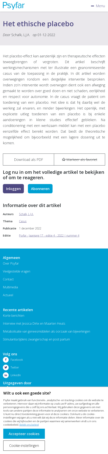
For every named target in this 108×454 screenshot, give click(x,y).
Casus (23, 221)
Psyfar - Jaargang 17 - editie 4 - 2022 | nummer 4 (49, 235)
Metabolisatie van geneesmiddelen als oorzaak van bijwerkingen (46, 331)
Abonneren (40, 188)
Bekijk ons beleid (29, 424)
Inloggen (13, 188)
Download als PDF (28, 159)
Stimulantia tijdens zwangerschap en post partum (36, 339)
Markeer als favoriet (79, 159)
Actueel (8, 295)
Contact (8, 279)
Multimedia (10, 287)
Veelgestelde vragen (16, 271)
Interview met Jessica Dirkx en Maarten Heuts (34, 323)
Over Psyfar (11, 263)
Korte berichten (13, 315)
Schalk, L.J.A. (20, 34)
